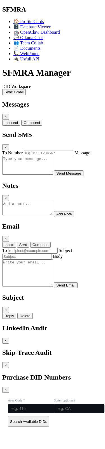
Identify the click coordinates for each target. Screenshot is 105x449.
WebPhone (26, 53)
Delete (25, 327)
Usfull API (26, 59)
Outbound (32, 123)
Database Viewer (31, 26)
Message (82, 152)
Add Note (70, 220)
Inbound (11, 123)
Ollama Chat (28, 37)
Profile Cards (28, 21)
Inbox (9, 251)
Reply (9, 327)
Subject (65, 256)
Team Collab (28, 42)
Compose (40, 251)
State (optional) (64, 411)
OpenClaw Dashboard (36, 32)
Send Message (74, 177)
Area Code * (16, 411)
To (4, 256)
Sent (23, 251)
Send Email (71, 296)
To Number (12, 152)
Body (58, 262)
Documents (27, 48)
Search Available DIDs (28, 432)
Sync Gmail (14, 92)
